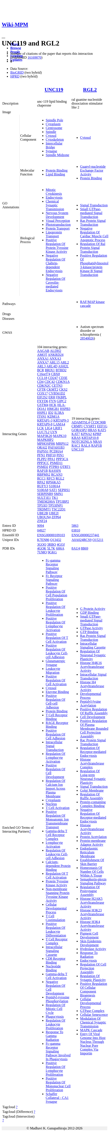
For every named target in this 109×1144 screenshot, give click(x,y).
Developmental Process (90, 695)
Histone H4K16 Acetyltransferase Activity (92, 666)
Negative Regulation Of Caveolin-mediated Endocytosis (55, 282)
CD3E (63, 378)
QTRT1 (65, 467)
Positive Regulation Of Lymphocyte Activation (55, 624)
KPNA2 (86, 434)
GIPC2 (61, 401)
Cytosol (51, 135)
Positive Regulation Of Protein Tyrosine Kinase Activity (57, 245)
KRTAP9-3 (61, 420)
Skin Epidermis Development (90, 943)
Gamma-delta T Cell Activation (56, 976)
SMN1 (58, 494)
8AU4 (75, 548)
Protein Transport (58, 228)
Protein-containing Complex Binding (93, 804)
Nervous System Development (57, 215)
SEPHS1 (64, 490)
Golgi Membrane (92, 790)
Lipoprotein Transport (54, 234)
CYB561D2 (57, 393)
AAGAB (43, 351)
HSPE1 (42, 412)
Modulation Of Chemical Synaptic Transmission (93, 1022)
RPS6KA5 (53, 482)
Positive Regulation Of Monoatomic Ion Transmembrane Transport (57, 819)
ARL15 (54, 362)
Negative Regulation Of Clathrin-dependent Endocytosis (55, 263)
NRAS (97, 441)
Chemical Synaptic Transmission (55, 205)
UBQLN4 (44, 517)
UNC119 (54, 89)
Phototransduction (58, 224)
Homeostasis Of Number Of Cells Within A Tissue (92, 871)
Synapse (51, 151)
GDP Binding (89, 612)
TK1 (55, 498)
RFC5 (51, 478)
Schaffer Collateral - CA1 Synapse (57, 1097)
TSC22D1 (59, 509)
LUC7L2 (43, 432)
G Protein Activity (92, 609)
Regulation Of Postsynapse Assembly (90, 891)
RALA (85, 445)
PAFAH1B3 (56, 447)
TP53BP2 (62, 501)
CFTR (41, 389)
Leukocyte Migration (53, 670)
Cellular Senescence (94, 1014)
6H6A (60, 548)
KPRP (97, 434)
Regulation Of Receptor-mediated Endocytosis (93, 751)
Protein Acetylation (93, 837)
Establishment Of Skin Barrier (92, 862)
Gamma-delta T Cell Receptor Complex (56, 835)
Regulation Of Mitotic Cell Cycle (55, 1009)
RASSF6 (55, 470)
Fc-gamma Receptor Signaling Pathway (53, 566)
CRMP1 (77, 426)
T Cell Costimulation (55, 918)
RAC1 (75, 445)
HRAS (92, 430)
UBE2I (54, 513)
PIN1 (60, 455)
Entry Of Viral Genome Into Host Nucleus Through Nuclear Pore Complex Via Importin (92, 1043)
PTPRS (54, 467)
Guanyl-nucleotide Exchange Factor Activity (93, 170)
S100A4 (54, 486)
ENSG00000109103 (51, 535)
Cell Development (92, 717)
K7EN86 (43, 540)
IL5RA (59, 412)
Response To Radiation (89, 954)
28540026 (87, 338)
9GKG (52, 552)
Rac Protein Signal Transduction (93, 742)
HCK (52, 405)
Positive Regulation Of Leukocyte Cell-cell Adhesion (57, 651)
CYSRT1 (90, 426)
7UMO (42, 552)
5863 (74, 525)
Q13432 (55, 540)
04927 (41, 530)
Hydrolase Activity (93, 949)
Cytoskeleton (55, 139)
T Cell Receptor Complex (57, 941)
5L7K (51, 548)
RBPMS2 (43, 474)
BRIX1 (50, 370)
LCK (40, 428)
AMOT (42, 354)
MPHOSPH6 (46, 443)
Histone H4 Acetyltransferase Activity (92, 686)
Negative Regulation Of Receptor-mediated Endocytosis (93, 815)
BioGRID (17, 72)
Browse (15, 48)
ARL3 (41, 366)
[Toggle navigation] (3, 38)
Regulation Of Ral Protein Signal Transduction (92, 247)
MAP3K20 (44, 436)
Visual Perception (58, 220)
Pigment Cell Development (89, 935)
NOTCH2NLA (81, 441)
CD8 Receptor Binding (55, 960)
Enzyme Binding (57, 692)
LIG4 (48, 428)
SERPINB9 (45, 494)
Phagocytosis (55, 1016)
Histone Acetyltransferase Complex (92, 763)
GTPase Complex (92, 1011)
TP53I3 (42, 505)
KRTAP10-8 (90, 438)
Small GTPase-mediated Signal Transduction (91, 213)
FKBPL (61, 397)
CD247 (53, 378)
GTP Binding (89, 632)
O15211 (97, 540)
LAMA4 (59, 424)
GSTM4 (42, 405)
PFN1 (41, 455)
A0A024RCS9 (81, 540)
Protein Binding (57, 170)
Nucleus (51, 804)
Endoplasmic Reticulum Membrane (89, 852)
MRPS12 (62, 443)
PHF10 (51, 455)
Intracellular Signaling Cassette (54, 951)
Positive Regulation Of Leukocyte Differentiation (56, 929)
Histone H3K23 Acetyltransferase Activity (92, 914)
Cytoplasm (53, 124)
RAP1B (42, 470)
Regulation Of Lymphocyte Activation (55, 757)
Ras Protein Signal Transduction (93, 222)
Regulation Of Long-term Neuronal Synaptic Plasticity (93, 777)
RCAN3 (56, 474)
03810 (75, 530)
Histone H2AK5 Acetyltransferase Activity (92, 902)
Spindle (51, 132)
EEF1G (102, 426)
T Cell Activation (58, 808)
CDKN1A (63, 382)
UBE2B (42, 513)
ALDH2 (55, 351)
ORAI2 (42, 447)
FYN (52, 401)
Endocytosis (54, 197)
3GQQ (41, 544)
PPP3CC (43, 463)
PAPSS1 (43, 451)
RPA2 (41, 482)
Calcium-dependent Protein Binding (58, 865)
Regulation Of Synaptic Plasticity (93, 978)
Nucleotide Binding (53, 968)
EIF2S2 (42, 397)
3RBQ (51, 544)
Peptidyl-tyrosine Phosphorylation (57, 999)
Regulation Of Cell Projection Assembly (93, 968)
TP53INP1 (55, 505)
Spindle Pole (54, 120)
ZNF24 (42, 521)
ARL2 (64, 362)
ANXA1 (43, 358)
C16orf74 (43, 374)
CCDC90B (98, 422)
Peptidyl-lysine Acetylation (90, 703)
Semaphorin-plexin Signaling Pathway (93, 881)
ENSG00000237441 (85, 535)
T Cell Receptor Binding (57, 717)
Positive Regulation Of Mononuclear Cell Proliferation (58, 1084)
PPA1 (51, 459)
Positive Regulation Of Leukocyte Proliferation (55, 608)
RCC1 (41, 478)
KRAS (76, 438)
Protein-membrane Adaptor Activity (93, 842)
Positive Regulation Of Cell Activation (56, 680)
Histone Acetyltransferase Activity (92, 829)
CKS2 (63, 389)
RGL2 (90, 89)
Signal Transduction (93, 205)
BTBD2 (61, 370)
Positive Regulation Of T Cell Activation (57, 637)
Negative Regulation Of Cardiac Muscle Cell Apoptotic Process (94, 234)
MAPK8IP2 (45, 440)
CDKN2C (44, 385)
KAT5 (102, 430)
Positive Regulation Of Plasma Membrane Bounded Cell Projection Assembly (94, 728)
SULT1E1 (44, 498)
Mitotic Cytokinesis (54, 191)
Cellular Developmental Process (56, 908)
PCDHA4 (56, 451)
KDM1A (53, 416)
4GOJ (61, 544)
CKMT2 (52, 389)
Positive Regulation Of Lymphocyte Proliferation (55, 1068)
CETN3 (57, 385)
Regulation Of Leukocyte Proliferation (55, 1024)
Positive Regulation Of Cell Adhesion (55, 734)
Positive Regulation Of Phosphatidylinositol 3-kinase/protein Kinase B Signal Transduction (94, 265)
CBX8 (55, 374)
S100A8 (42, 490)
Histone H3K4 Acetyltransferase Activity (92, 925)
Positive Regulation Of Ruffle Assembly (94, 711)
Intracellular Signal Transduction (93, 676)
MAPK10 (59, 436)
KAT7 (75, 434)
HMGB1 (53, 409)
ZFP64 (56, 517)
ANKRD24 (56, 354)
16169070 (34, 57)
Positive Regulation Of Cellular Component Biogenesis (93, 989)
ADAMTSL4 (80, 422)
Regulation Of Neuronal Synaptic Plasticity (93, 655)
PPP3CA (62, 459)
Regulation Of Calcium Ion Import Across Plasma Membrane (55, 788)
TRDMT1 (44, 509)
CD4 (40, 382)
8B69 (84, 548)
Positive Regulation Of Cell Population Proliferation (56, 593)
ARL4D (52, 366)
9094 (40, 525)
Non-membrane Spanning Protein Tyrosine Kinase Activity (58, 894)
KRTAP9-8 (45, 424)
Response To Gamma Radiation (54, 1036)
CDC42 (49, 382)
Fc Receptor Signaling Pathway (54, 579)
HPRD (15, 76)
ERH (51, 397)
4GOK (41, 548)
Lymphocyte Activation (54, 844)
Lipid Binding (55, 174)
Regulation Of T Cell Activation (57, 875)
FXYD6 (42, 401)
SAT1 (53, 490)
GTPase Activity (91, 628)
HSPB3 (65, 409)
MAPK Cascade (91, 1030)
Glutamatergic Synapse (55, 663)
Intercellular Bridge (54, 145)
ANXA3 (55, 358)
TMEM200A (46, 501)
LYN (53, 432)
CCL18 (42, 378)
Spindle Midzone (57, 155)
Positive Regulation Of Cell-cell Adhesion (55, 701)
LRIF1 (57, 428)
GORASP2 (79, 430)
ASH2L (63, 366)
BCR (40, 370)
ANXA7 (43, 362)
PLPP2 (42, 459)
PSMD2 (42, 467)
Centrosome (54, 128)
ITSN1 (42, 416)
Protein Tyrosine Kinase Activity (57, 883)
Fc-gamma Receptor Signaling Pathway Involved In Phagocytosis (58, 1051)
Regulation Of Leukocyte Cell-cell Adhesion (57, 854)
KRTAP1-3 (45, 420)
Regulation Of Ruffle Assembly (91, 796)
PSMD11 (56, 463)
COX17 (42, 393)
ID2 (50, 412)
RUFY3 (42, 486)
